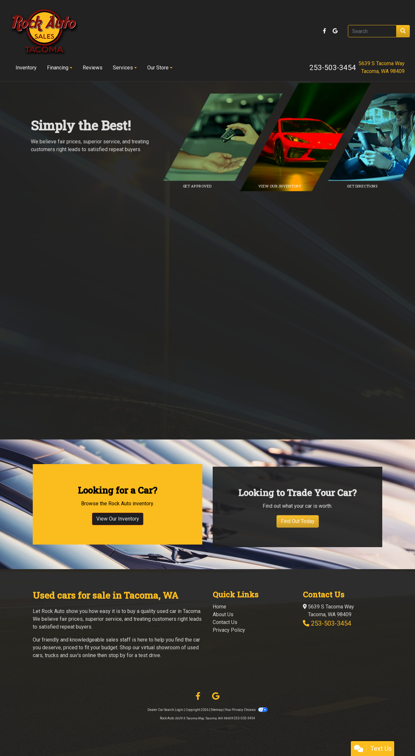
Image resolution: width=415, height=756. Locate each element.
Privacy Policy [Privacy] (229, 630)
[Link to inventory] (309, 137)
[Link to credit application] (227, 137)
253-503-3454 (332, 67)
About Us (223, 614)
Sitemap (217, 710)
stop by (116, 655)
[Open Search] (372, 31)
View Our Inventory (117, 544)
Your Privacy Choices (246, 710)
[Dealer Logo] (44, 31)
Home (219, 607)
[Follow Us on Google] (335, 31)
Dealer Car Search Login (165, 710)
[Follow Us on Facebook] (325, 31)
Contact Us (225, 622)
